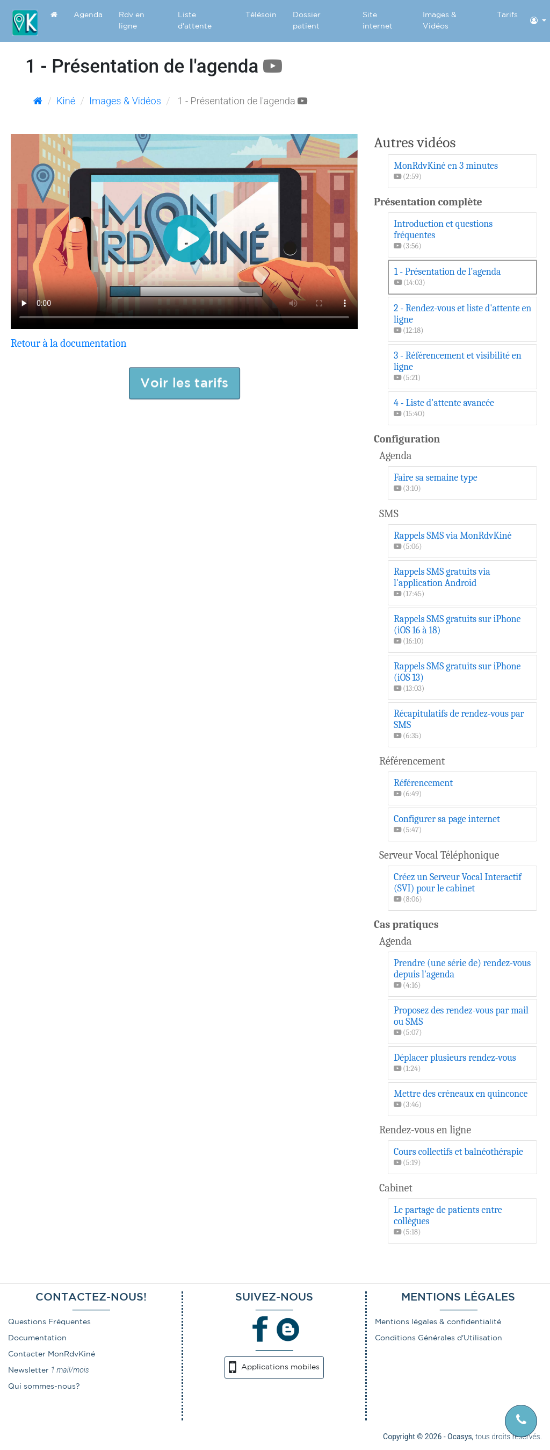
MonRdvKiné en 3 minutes (464, 171)
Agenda (88, 15)
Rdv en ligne (131, 21)
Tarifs (507, 15)
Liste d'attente (195, 21)
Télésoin (261, 15)
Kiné (65, 100)
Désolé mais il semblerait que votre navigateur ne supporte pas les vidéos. (184, 231)
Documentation (37, 1338)
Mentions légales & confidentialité (438, 1322)
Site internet (378, 21)
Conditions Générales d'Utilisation (438, 1338)
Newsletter (28, 1370)
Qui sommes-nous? (44, 1386)
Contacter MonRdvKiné (51, 1354)
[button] (538, 21)
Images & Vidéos (440, 21)
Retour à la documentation (69, 343)
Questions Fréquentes (49, 1322)
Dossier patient (307, 21)
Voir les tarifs (184, 383)
